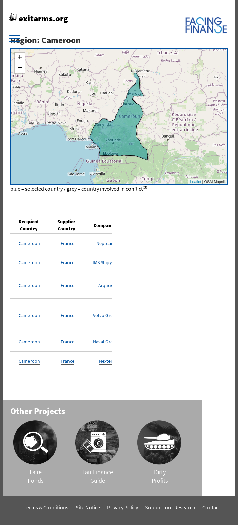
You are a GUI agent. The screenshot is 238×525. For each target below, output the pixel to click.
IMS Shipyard (106, 262)
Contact (211, 507)
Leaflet (195, 182)
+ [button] (20, 58)
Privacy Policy (122, 507)
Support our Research (170, 507)
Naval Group (105, 342)
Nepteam (105, 243)
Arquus (105, 285)
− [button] (20, 68)
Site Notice (88, 507)
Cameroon (29, 243)
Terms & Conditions (46, 507)
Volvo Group (105, 315)
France (67, 243)
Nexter (105, 361)
